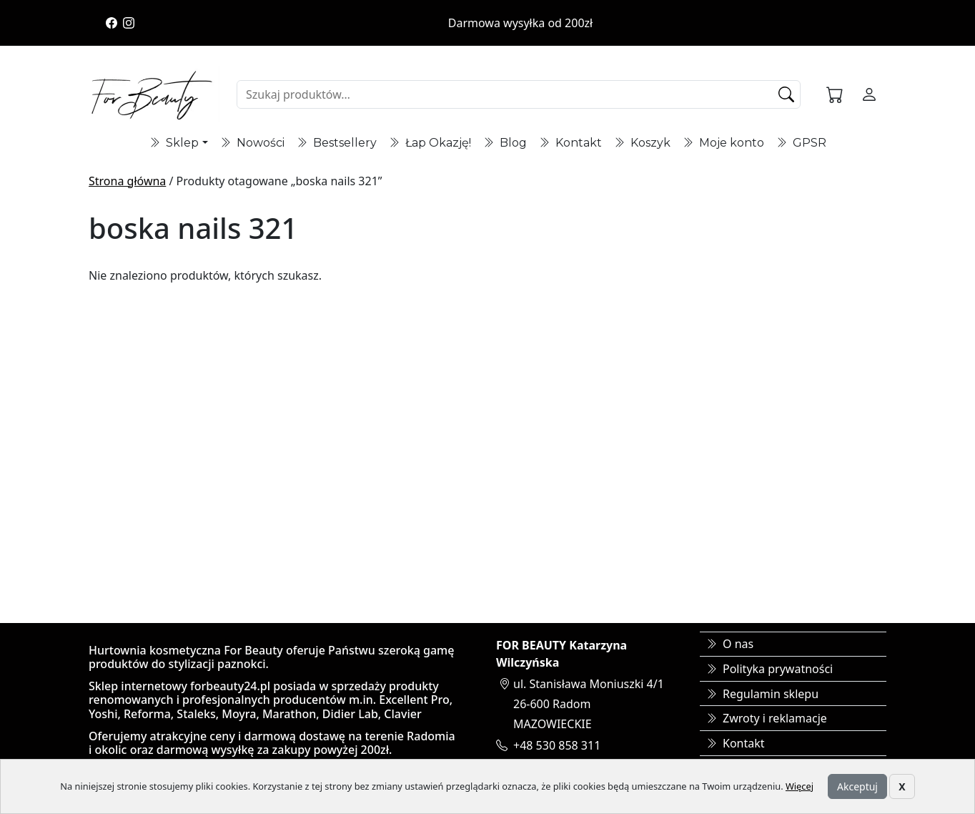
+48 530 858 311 (556, 745)
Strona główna (127, 181)
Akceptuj (857, 786)
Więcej (799, 786)
